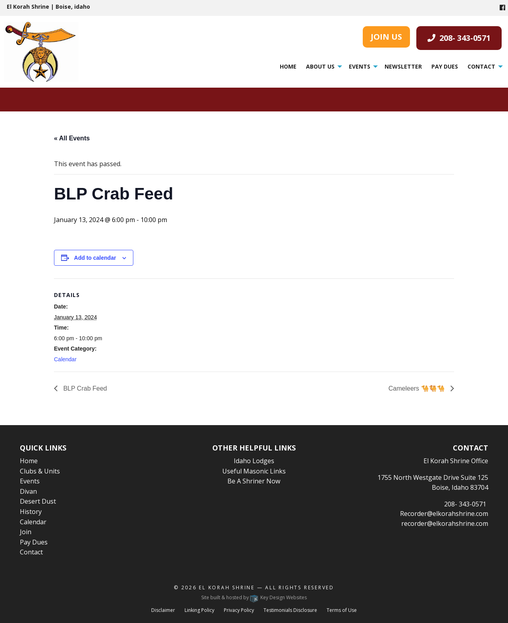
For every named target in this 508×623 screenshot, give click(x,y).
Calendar (65, 359)
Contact (481, 66)
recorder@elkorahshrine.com (444, 523)
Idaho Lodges (254, 460)
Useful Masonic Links (254, 471)
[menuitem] (288, 66)
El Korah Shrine (227, 587)
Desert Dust (38, 501)
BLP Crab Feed (84, 388)
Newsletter (403, 66)
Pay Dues (444, 66)
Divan (28, 491)
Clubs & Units (40, 471)
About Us (320, 66)
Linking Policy (199, 610)
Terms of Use (342, 610)
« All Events (72, 138)
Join (25, 531)
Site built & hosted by (254, 597)
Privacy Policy (239, 610)
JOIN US (386, 36)
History (31, 511)
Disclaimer (163, 610)
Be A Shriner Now (253, 481)
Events (359, 66)
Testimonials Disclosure (290, 610)
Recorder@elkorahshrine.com (444, 513)
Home (288, 66)
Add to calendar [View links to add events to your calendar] (95, 258)
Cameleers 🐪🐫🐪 (417, 388)
